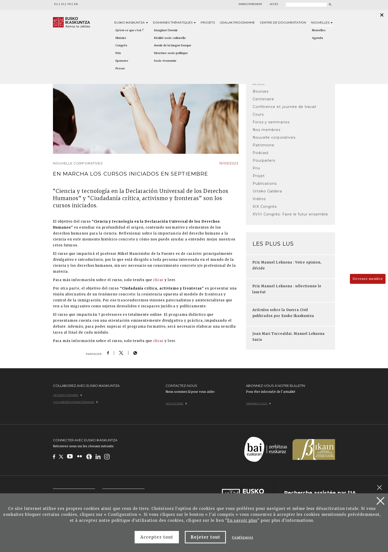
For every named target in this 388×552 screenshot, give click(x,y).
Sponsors (121, 60)
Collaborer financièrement (75, 402)
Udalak (237, 22)
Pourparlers (264, 160)
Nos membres (266, 130)
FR (69, 4)
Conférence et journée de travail (284, 107)
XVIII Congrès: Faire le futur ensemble (290, 214)
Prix (118, 53)
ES (62, 4)
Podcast (261, 153)
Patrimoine (263, 145)
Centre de (283, 22)
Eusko (131, 22)
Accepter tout (156, 537)
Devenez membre (368, 279)
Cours (258, 114)
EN (76, 4)
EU (56, 4)
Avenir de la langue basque (172, 45)
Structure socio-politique (171, 53)
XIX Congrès (265, 206)
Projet (259, 176)
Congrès (121, 45)
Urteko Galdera (267, 191)
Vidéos (259, 199)
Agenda (317, 38)
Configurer (242, 537)
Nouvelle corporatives (274, 137)
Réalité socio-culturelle (170, 38)
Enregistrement (250, 4)
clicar (158, 280)
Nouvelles (322, 22)
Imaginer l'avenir (166, 30)
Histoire (120, 38)
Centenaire (263, 99)
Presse (120, 68)
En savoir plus (242, 520)
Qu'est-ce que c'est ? (129, 30)
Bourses (260, 91)
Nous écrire (176, 403)
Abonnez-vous (258, 403)
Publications (265, 183)
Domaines (174, 22)
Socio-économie (165, 60)
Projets (208, 22)
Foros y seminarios (271, 122)
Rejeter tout (205, 537)
